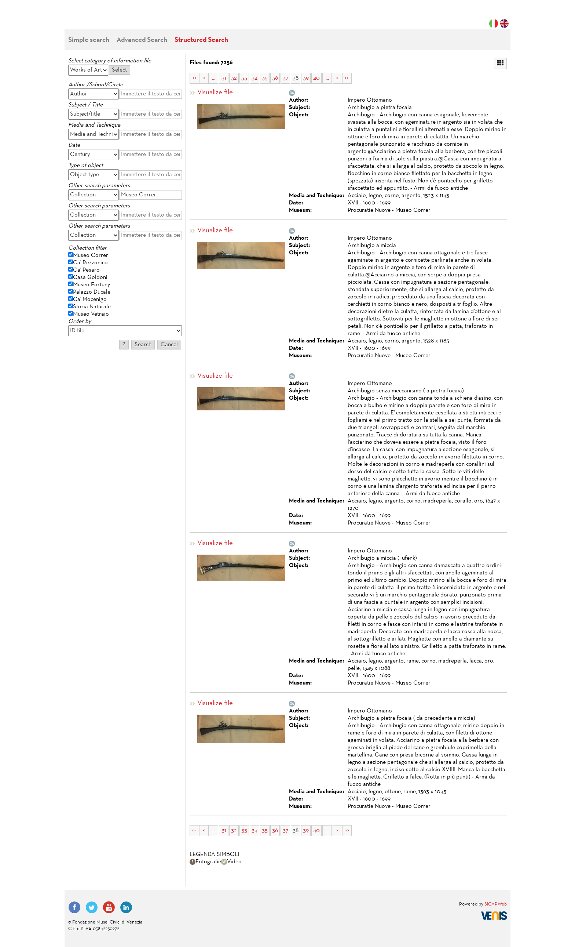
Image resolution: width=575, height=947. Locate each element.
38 (296, 78)
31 (223, 78)
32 (234, 78)
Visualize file (215, 93)
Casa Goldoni (90, 277)
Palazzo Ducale (91, 292)
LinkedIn (126, 907)
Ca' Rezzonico (90, 262)
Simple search (88, 40)
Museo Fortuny (91, 284)
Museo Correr (90, 255)
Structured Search (201, 40)
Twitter (91, 907)
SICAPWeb (495, 904)
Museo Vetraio (91, 314)
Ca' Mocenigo (90, 299)
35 (265, 78)
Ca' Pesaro (86, 270)
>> (347, 78)
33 (244, 78)
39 (306, 78)
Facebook (74, 907)
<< (194, 78)
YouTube (109, 907)
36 (275, 78)
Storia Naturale (92, 306)
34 (254, 78)
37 (285, 78)
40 (316, 78)
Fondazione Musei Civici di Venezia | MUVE (98, 18)
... (213, 78)
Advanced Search (142, 40)
